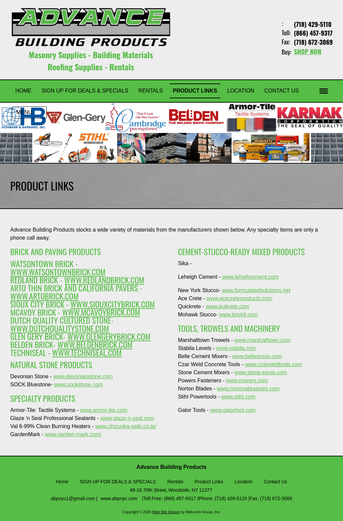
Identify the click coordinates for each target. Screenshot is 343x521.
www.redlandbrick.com (104, 279)
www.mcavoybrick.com (101, 312)
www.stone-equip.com (260, 372)
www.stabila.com (236, 348)
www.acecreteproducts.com (239, 298)
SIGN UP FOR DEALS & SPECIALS (118, 481)
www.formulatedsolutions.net (256, 290)
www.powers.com (247, 380)
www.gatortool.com (232, 410)
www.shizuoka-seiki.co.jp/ (125, 426)
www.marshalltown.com (262, 340)
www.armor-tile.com (103, 410)
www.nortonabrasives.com (248, 388)
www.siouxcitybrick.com (113, 304)
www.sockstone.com (78, 384)
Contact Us (275, 481)
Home (62, 481)
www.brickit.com (238, 314)
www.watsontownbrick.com (57, 271)
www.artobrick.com (44, 295)
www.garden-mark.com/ (73, 434)
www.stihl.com (238, 396)
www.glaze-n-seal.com (127, 418)
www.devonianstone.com (83, 376)
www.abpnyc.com (119, 498)
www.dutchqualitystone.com (59, 328)
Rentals (175, 481)
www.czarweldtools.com (273, 364)
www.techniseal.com (87, 352)
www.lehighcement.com (250, 276)
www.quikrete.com (227, 306)
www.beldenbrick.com (95, 344)
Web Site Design (166, 512)
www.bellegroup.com (257, 356)
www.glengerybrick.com (109, 336)
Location (243, 481)
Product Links (209, 481)
